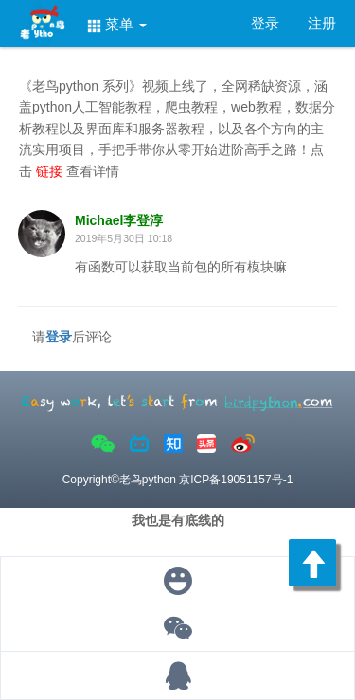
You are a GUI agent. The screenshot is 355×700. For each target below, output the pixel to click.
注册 (322, 23)
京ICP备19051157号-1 (236, 479)
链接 (51, 171)
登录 (265, 23)
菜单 (117, 24)
